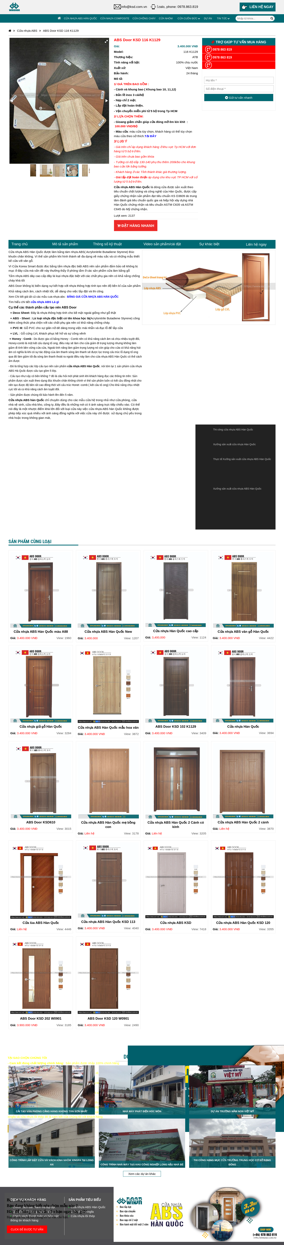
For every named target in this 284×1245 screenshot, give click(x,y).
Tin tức (222, 18)
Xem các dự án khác (142, 1173)
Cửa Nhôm (166, 18)
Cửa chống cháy (144, 18)
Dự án (208, 18)
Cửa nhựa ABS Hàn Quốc (80, 18)
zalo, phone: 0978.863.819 (178, 7)
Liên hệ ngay (256, 244)
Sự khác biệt (209, 244)
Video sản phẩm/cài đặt (162, 244)
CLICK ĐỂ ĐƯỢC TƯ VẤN (27, 1229)
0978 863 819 (218, 49)
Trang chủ (19, 244)
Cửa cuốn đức (187, 18)
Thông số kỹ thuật (107, 244)
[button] (106, 41)
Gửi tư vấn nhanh (238, 97)
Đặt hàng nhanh (135, 226)
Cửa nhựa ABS (27, 30)
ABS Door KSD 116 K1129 (61, 30)
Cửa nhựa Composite (114, 18)
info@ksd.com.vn (134, 7)
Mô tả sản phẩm (65, 244)
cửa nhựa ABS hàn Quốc (105, 409)
